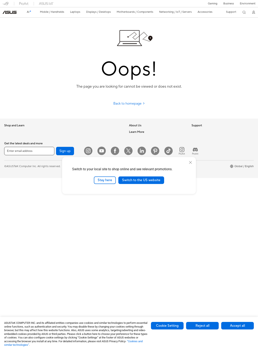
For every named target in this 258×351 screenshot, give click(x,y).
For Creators (12, 176)
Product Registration (142, 201)
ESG (194, 131)
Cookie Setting (167, 326)
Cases (8, 289)
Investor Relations (140, 150)
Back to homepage (129, 103)
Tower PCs (10, 226)
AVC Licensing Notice (205, 182)
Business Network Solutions (83, 194)
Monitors (9, 207)
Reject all (202, 326)
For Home (10, 163)
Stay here (105, 180)
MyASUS (134, 232)
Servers (70, 220)
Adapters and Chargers (80, 276)
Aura (194, 201)
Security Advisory (140, 220)
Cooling (9, 295)
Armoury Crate (201, 194)
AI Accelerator (75, 150)
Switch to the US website (141, 180)
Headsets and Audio (78, 251)
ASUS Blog (198, 188)
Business (228, 3)
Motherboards (13, 277)
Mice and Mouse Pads (79, 245)
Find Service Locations (143, 194)
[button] (212, 3)
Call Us (133, 213)
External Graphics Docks (81, 144)
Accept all (237, 326)
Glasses (9, 264)
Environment (247, 3)
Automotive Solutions (205, 176)
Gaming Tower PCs (16, 232)
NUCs (8, 239)
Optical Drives (75, 131)
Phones (8, 138)
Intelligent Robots (77, 201)
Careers (134, 138)
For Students (12, 182)
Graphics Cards (14, 283)
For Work (10, 170)
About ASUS (137, 131)
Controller (72, 295)
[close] (190, 162)
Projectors (10, 214)
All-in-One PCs (13, 220)
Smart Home (74, 226)
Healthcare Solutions (17, 144)
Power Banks (74, 289)
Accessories (11, 150)
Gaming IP (72, 308)
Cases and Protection (79, 270)
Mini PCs (9, 245)
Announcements (139, 144)
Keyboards (72, 239)
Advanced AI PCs (202, 157)
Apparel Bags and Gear (80, 264)
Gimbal (70, 301)
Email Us (134, 207)
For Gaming (11, 188)
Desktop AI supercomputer (83, 213)
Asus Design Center (204, 163)
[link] (10, 12)
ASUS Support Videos (142, 226)
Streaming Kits (75, 257)
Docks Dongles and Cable (82, 282)
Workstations (12, 251)
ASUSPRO (198, 169)
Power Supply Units (16, 302)
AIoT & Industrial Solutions (82, 207)
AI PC (195, 150)
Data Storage (74, 138)
